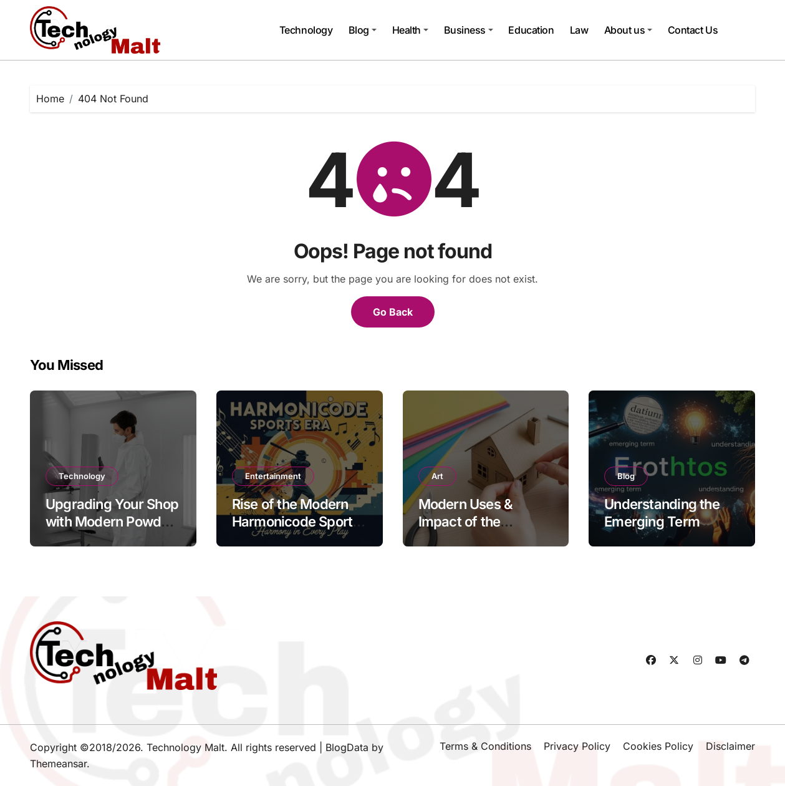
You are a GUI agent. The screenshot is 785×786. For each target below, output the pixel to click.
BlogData (346, 747)
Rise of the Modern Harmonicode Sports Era (296, 522)
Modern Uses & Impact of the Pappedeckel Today (480, 522)
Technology (305, 30)
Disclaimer (730, 746)
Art (437, 476)
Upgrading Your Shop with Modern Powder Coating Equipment (112, 522)
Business (468, 30)
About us (628, 30)
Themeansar (58, 763)
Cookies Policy (658, 746)
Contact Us (693, 30)
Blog (363, 30)
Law (579, 30)
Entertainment (273, 476)
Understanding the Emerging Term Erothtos (662, 522)
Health (410, 30)
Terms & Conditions (485, 746)
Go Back (393, 312)
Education (531, 30)
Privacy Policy (577, 746)
